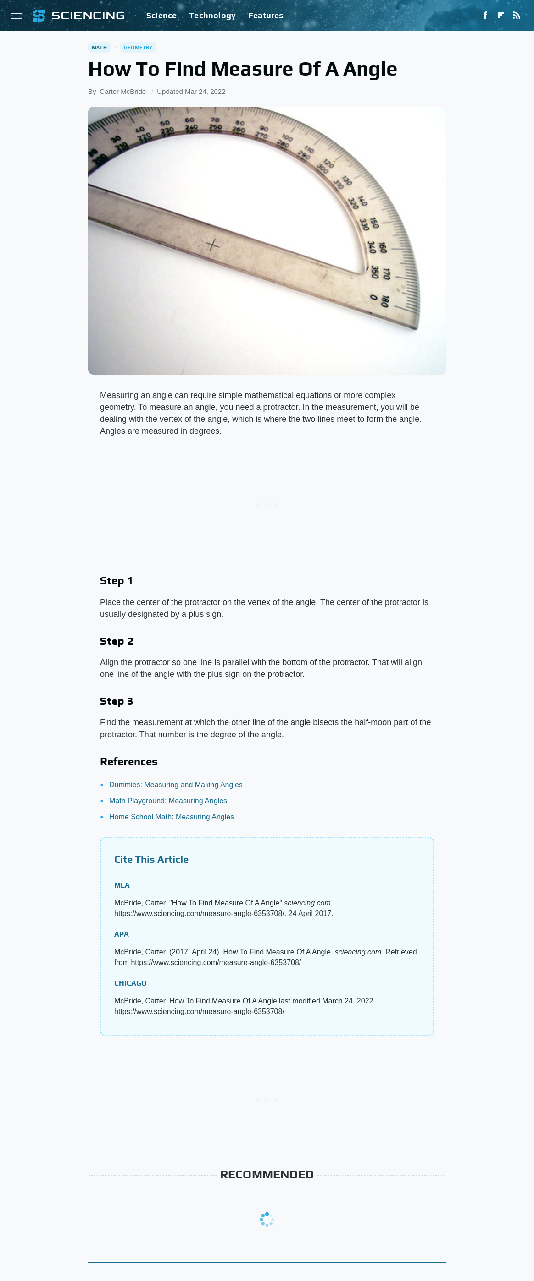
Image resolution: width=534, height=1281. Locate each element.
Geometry (138, 47)
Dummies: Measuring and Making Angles (176, 785)
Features (266, 15)
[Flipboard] (501, 16)
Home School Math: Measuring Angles (171, 817)
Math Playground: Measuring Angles (168, 801)
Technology (212, 15)
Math (99, 47)
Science (161, 15)
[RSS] (516, 16)
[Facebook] (485, 16)
